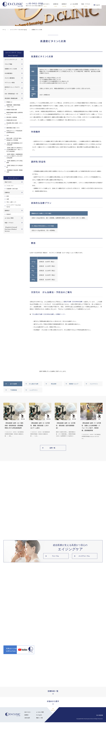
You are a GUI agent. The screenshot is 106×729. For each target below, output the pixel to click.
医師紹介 (68, 5)
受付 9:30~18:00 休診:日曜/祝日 (34, 4)
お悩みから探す (53, 701)
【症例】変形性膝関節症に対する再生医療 (14, 144)
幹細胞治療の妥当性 (11, 120)
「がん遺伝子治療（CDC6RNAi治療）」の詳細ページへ (48, 314)
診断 (7, 196)
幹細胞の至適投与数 (11, 109)
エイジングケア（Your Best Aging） (13, 206)
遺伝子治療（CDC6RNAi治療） (73, 302)
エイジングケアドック (11, 59)
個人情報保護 (99, 715)
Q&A (7, 135)
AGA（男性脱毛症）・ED (11, 94)
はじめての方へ (49, 5)
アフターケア (9, 186)
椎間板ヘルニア (73, 384)
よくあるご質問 (9, 218)
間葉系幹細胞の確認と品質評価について (14, 113)
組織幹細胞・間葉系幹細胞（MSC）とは (13, 106)
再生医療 (53, 384)
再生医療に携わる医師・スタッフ (14, 124)
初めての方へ (8, 182)
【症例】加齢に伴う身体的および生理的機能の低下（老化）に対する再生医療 (14, 149)
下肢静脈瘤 (13, 390)
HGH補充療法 (8, 73)
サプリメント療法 (10, 82)
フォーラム (55, 556)
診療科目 (60, 5)
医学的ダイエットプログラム (12, 88)
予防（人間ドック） (11, 202)
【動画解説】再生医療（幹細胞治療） (14, 171)
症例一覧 (52, 448)
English (102, 5)
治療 (7, 199)
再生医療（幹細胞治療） (11, 98)
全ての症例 (13, 384)
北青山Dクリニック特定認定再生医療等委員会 (14, 131)
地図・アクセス (90, 5)
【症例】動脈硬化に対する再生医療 (14, 161)
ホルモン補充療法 (10, 78)
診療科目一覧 (53, 691)
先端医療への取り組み (12, 188)
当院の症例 (27, 717)
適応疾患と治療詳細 (11, 117)
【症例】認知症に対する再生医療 (14, 166)
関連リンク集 (39, 717)
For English (39, 715)
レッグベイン (34, 390)
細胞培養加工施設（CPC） (13, 128)
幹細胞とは (9, 102)
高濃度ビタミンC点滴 (11, 69)
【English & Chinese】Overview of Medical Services (11, 229)
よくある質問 (78, 5)
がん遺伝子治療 (33, 384)
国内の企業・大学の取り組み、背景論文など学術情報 (14, 139)
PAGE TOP (53, 710)
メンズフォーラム (84, 556)
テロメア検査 (8, 64)
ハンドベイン (94, 384)
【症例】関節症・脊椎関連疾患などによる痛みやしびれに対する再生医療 (14, 156)
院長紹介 (8, 214)
